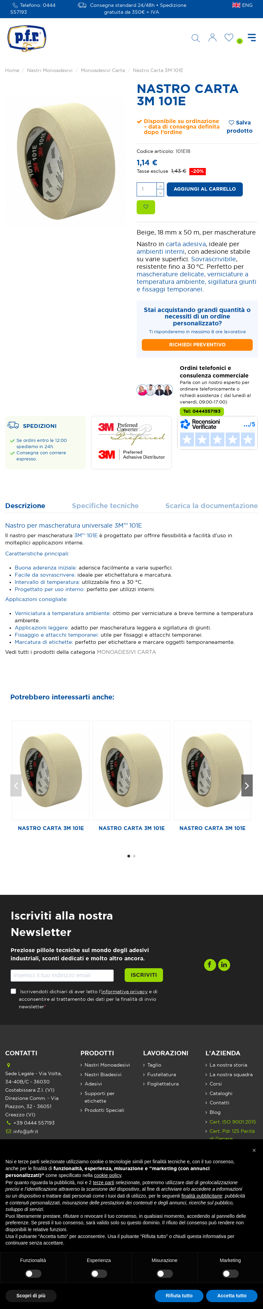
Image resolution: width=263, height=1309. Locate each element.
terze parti (103, 1182)
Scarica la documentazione (211, 506)
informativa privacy (124, 991)
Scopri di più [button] (31, 1295)
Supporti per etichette (100, 1097)
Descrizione (25, 506)
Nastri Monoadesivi (107, 1065)
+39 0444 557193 (34, 1123)
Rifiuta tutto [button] (179, 1295)
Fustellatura (161, 1074)
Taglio (154, 1065)
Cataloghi (221, 1093)
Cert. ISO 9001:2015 (233, 1122)
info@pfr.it (25, 1131)
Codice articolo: (155, 151)
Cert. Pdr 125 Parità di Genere (232, 1135)
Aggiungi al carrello (205, 189)
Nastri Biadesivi (103, 1074)
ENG (247, 5)
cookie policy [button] (107, 1175)
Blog (215, 1112)
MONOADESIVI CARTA (126, 652)
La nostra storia (228, 1065)
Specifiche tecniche (105, 506)
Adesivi (93, 1084)
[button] (254, 1150)
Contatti (219, 1103)
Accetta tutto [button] (232, 1295)
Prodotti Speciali (104, 1110)
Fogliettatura (163, 1084)
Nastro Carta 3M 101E (51, 828)
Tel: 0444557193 (202, 411)
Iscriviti (144, 975)
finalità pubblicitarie (201, 1196)
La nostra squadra (231, 1074)
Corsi (216, 1084)
